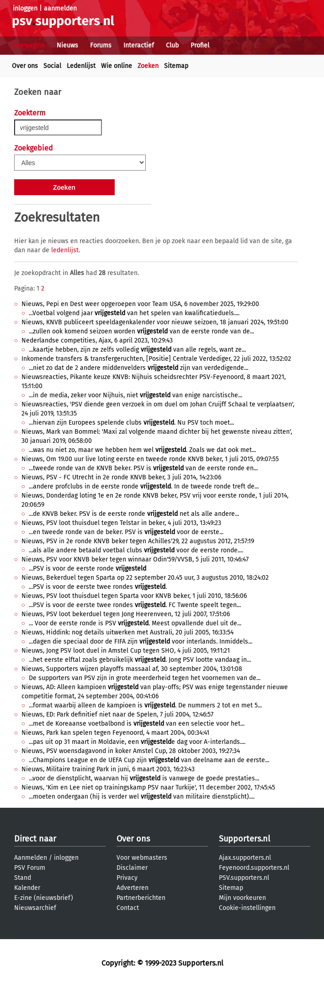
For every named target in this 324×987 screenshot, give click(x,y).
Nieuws (67, 45)
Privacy (127, 878)
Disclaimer (132, 868)
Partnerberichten (141, 898)
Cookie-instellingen (247, 908)
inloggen (25, 8)
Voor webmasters (142, 858)
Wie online (116, 66)
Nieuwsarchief (35, 908)
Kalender (27, 888)
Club (172, 45)
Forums (101, 45)
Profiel (200, 45)
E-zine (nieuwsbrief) (43, 898)
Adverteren (133, 888)
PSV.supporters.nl (244, 878)
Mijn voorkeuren (242, 898)
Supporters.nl (244, 839)
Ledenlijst (81, 66)
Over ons (25, 66)
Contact (128, 908)
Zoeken (148, 66)
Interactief (138, 45)
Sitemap (176, 66)
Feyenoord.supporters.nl (254, 868)
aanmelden (60, 8)
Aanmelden (30, 858)
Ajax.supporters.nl (245, 858)
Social (52, 66)
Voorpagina (28, 45)
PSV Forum (29, 868)
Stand (22, 878)
